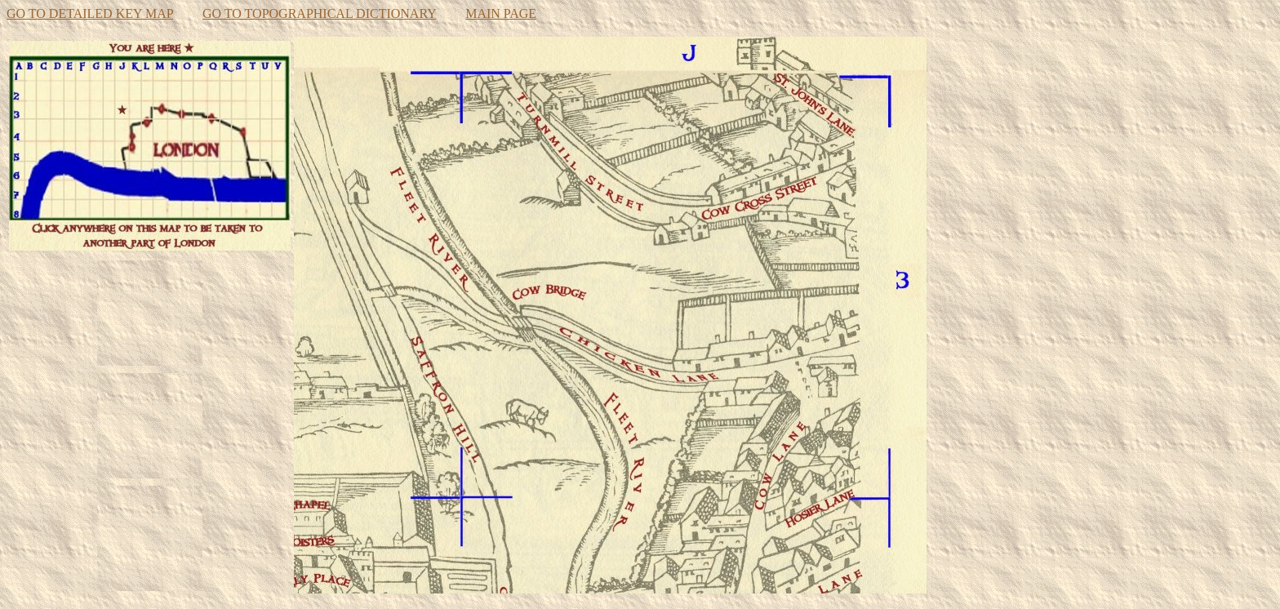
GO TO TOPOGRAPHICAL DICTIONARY (319, 13)
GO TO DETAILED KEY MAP (90, 13)
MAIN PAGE (500, 13)
